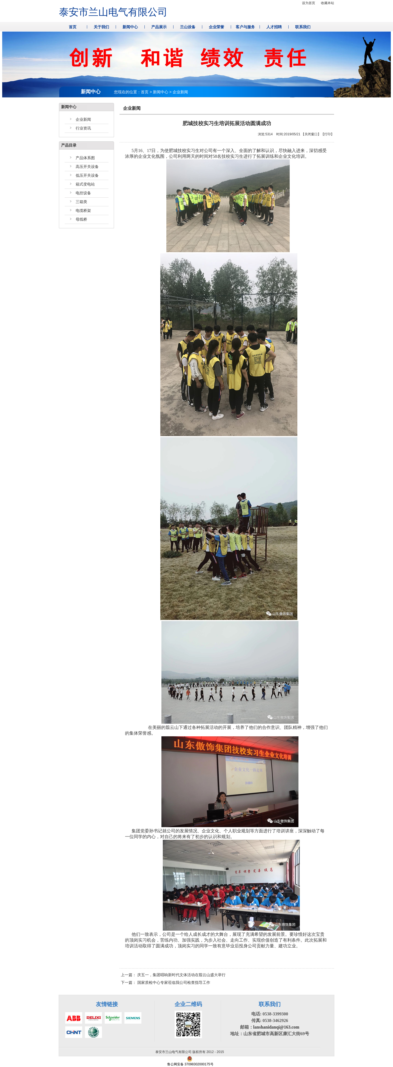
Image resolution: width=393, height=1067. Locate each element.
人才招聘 (274, 27)
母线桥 (81, 219)
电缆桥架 (83, 210)
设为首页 (308, 3)
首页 (72, 27)
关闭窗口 (311, 134)
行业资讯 (83, 128)
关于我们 (101, 27)
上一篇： (173, 975)
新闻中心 (130, 27)
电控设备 (83, 193)
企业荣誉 (216, 27)
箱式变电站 (85, 184)
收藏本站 (327, 3)
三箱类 (81, 202)
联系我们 (303, 27)
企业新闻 (83, 119)
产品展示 (159, 27)
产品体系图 (85, 158)
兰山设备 (187, 27)
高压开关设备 (87, 166)
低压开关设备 (87, 175)
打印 (327, 134)
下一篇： (165, 982)
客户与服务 (245, 27)
